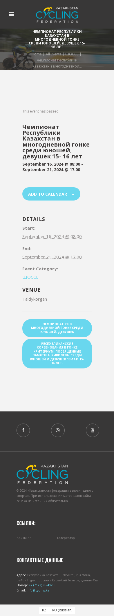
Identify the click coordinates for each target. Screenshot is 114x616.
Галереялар (66, 538)
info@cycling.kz (37, 590)
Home (37, 53)
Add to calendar (47, 194)
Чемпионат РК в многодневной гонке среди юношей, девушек (57, 328)
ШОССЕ (71, 53)
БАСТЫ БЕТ (25, 538)
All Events (53, 53)
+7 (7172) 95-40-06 (41, 585)
